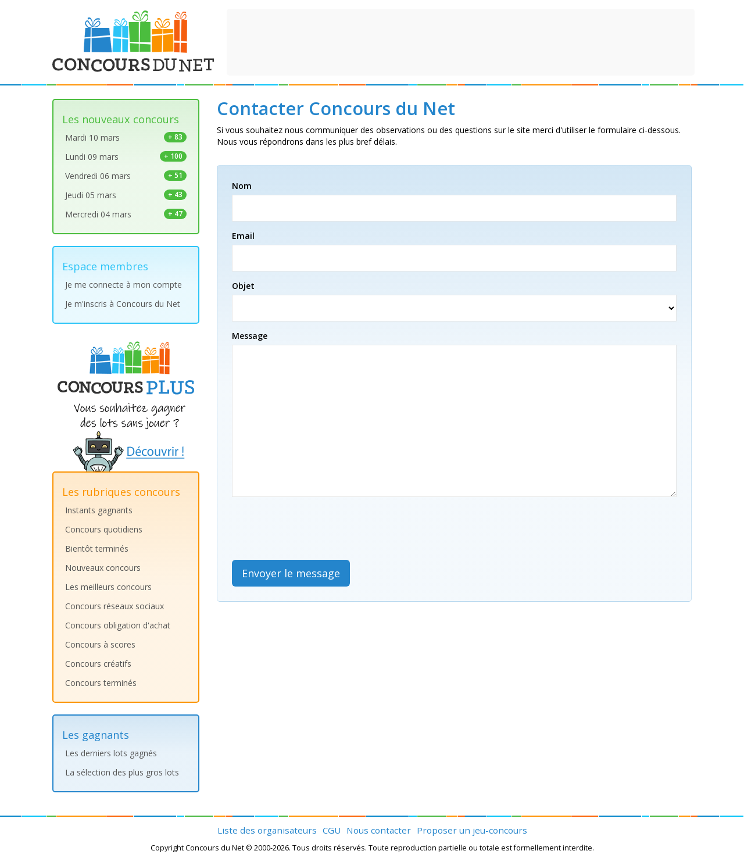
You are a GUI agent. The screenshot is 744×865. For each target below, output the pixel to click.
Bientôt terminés (96, 548)
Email (243, 235)
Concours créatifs (98, 663)
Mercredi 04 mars (126, 214)
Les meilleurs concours (108, 586)
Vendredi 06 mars (126, 175)
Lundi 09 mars (126, 156)
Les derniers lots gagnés (111, 753)
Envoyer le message (291, 573)
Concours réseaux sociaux (114, 606)
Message (249, 335)
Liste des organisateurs (267, 830)
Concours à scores (100, 644)
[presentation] (320, 528)
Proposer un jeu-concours (472, 830)
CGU (332, 830)
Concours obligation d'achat (117, 625)
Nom (242, 185)
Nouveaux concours (103, 567)
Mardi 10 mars (126, 137)
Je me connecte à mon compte (123, 284)
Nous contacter (378, 830)
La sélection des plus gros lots (122, 772)
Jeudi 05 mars (126, 195)
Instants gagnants (99, 510)
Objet (243, 285)
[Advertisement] (461, 41)
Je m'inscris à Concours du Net (122, 303)
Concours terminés (101, 682)
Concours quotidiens (103, 529)
